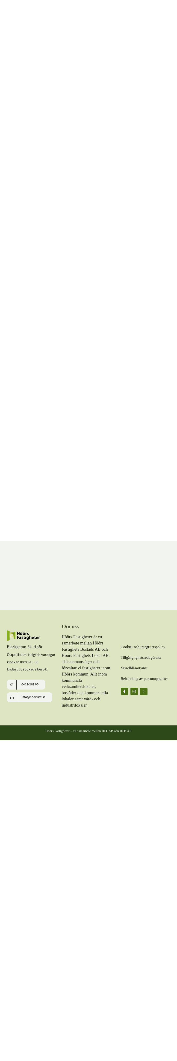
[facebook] (124, 691)
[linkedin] (144, 691)
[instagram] (134, 691)
